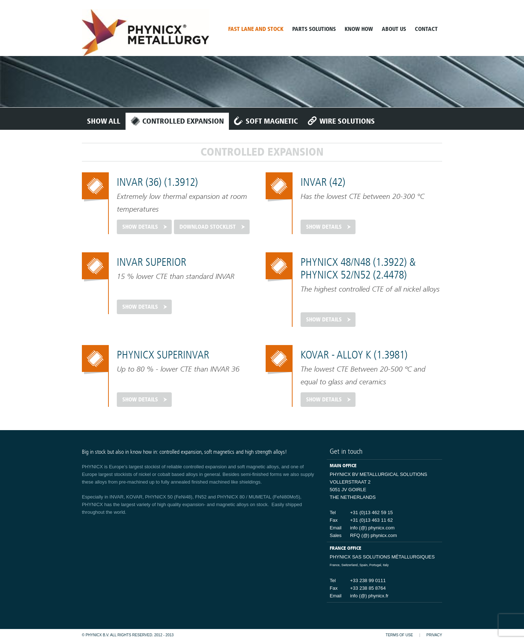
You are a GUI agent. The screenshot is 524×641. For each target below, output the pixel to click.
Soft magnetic (272, 121)
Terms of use (399, 635)
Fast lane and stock (255, 29)
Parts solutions (314, 29)
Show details (140, 227)
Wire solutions (347, 121)
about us (394, 29)
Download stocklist (207, 227)
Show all (103, 121)
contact (426, 29)
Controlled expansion (183, 121)
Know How (359, 29)
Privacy (434, 635)
